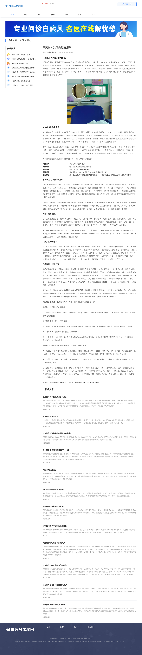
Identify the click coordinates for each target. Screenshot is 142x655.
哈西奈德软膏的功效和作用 (53, 506)
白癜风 (52, 4)
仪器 (53, 15)
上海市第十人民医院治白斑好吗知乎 (24, 72)
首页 (12, 15)
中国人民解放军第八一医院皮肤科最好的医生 (24, 59)
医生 (39, 15)
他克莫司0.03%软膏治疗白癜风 (55, 565)
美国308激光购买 (49, 470)
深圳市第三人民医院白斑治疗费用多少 (24, 68)
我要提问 (127, 4)
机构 (75, 627)
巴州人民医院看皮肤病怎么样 (22, 85)
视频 (26, 15)
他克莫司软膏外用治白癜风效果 (55, 585)
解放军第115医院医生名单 (21, 81)
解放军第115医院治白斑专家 (22, 55)
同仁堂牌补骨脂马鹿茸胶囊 (53, 489)
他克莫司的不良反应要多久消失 (55, 397)
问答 (80, 15)
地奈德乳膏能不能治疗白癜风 (54, 605)
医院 (93, 15)
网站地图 (90, 627)
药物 (66, 15)
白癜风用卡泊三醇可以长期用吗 (55, 526)
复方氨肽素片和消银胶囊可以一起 (56, 450)
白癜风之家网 (51, 52)
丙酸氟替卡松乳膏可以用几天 (54, 543)
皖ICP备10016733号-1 (84, 638)
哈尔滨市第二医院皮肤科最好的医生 (24, 76)
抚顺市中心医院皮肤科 (20, 63)
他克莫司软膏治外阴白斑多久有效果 (57, 433)
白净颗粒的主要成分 (50, 416)
